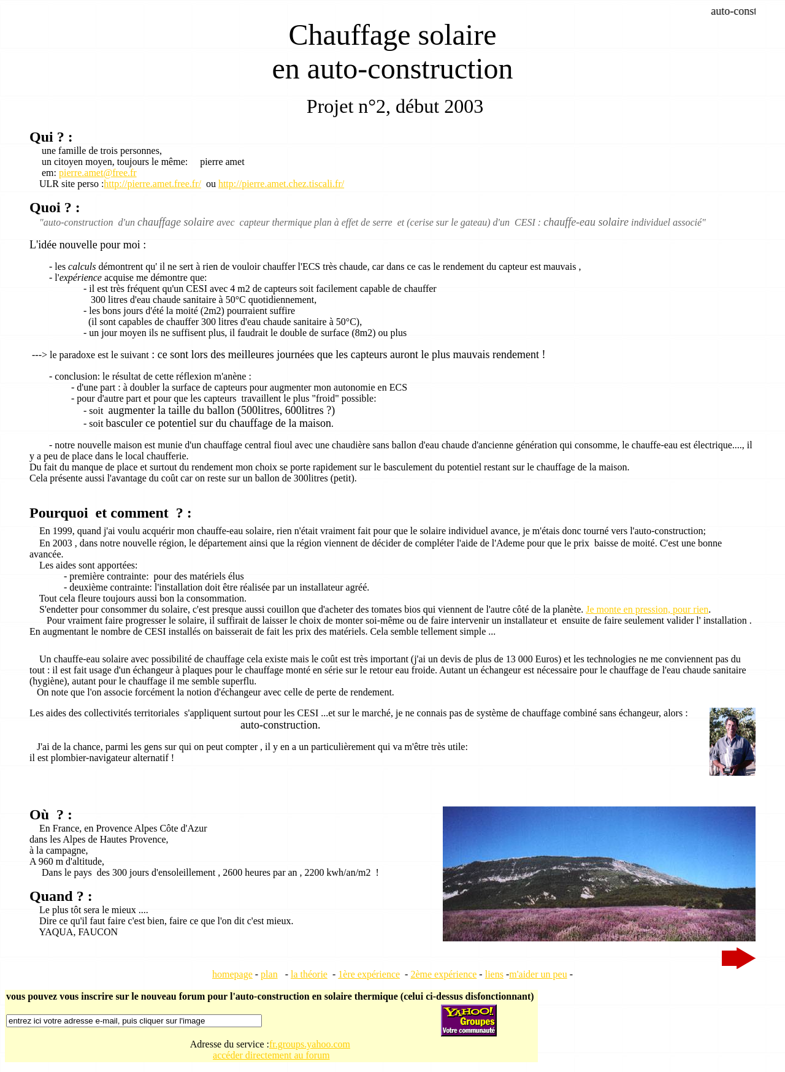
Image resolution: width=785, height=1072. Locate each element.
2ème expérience (443, 974)
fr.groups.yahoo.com (309, 1044)
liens (494, 974)
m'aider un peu (538, 974)
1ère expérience (369, 974)
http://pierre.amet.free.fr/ (152, 183)
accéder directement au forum (271, 1055)
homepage (232, 974)
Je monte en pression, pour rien (647, 609)
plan (269, 974)
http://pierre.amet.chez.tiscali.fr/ (281, 183)
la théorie (309, 974)
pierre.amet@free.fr (98, 172)
